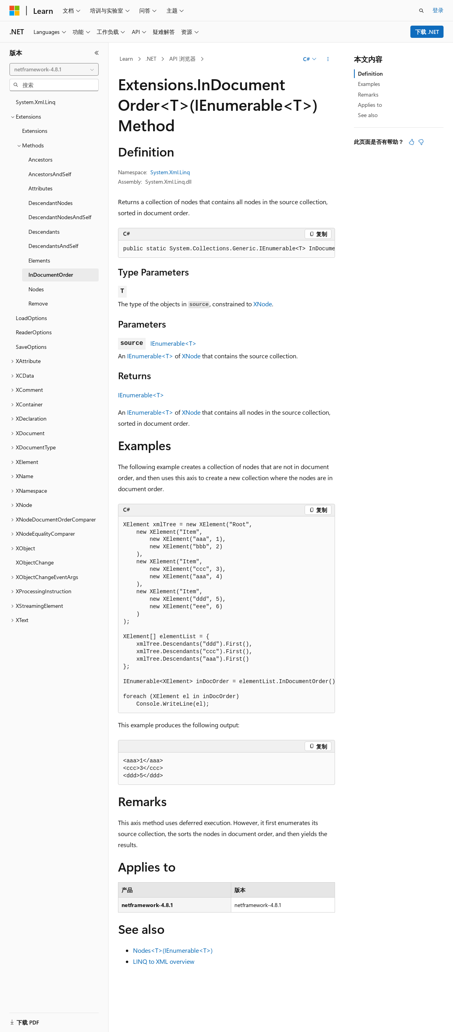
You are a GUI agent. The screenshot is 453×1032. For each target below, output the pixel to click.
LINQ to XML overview (164, 961)
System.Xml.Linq (170, 172)
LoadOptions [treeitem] (31, 318)
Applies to (370, 104)
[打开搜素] (421, 11)
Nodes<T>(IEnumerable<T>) (173, 950)
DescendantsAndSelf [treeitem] (53, 246)
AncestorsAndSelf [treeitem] (49, 174)
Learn (126, 58)
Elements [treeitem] (39, 260)
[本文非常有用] (411, 142)
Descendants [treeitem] (44, 231)
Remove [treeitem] (38, 303)
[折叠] (96, 53)
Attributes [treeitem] (40, 188)
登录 (438, 10)
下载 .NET (427, 31)
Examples (369, 84)
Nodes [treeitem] (36, 289)
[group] (226, 249)
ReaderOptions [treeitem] (34, 332)
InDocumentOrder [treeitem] (50, 274)
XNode (262, 304)
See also (368, 115)
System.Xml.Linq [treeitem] (35, 102)
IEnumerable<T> (173, 343)
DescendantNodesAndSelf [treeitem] (59, 217)
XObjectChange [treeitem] (35, 562)
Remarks (368, 94)
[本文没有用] (421, 142)
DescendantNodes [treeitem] (50, 203)
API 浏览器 (182, 58)
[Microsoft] (14, 11)
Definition (370, 73)
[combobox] (54, 69)
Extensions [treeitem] (34, 130)
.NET (151, 58)
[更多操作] (328, 59)
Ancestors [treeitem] (40, 159)
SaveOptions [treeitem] (31, 346)
